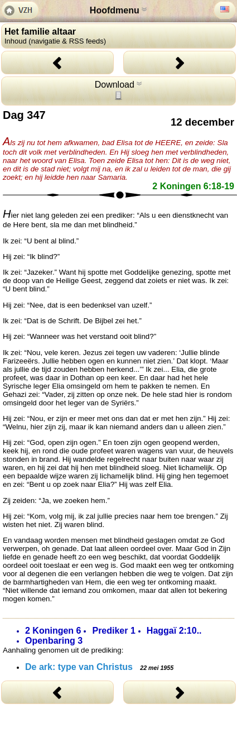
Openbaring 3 (54, 640)
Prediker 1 (113, 630)
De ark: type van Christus (99, 667)
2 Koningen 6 (53, 630)
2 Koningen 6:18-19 (193, 186)
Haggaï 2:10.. (174, 630)
